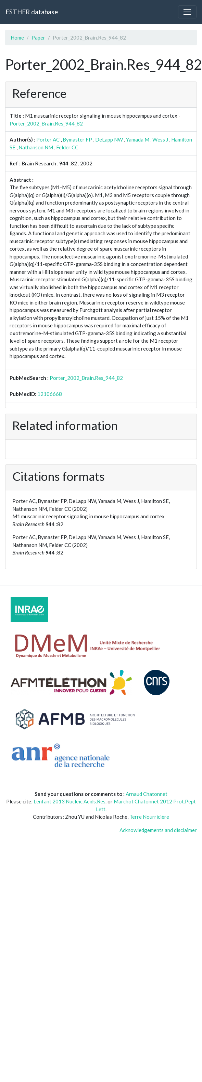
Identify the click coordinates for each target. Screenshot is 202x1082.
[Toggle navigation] (187, 11)
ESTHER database (31, 12)
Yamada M (137, 139)
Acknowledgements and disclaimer (158, 830)
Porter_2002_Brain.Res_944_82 (46, 123)
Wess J (160, 139)
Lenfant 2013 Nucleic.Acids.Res (69, 801)
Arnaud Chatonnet (146, 794)
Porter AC (48, 139)
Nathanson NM (35, 147)
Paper (38, 37)
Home (17, 37)
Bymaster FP (77, 139)
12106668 (49, 394)
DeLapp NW (109, 139)
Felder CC (67, 147)
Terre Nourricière (149, 817)
